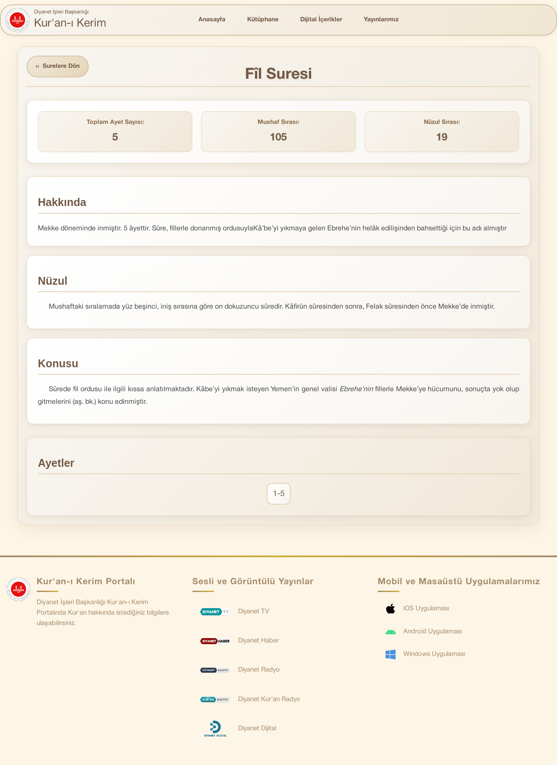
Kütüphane (262, 20)
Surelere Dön (58, 67)
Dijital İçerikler (321, 20)
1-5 (279, 494)
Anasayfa (211, 20)
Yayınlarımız (381, 20)
